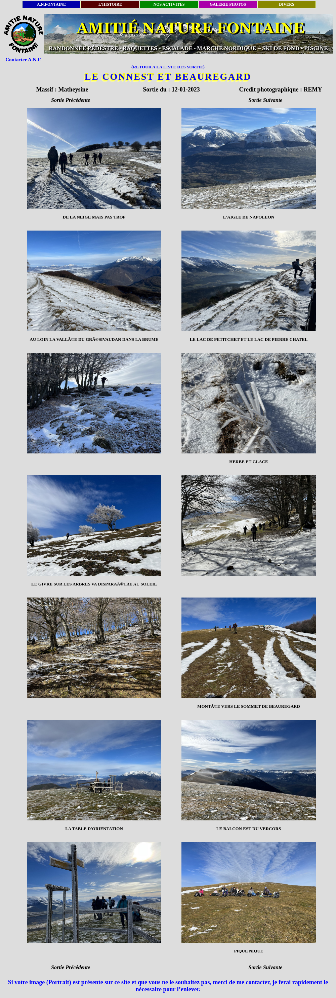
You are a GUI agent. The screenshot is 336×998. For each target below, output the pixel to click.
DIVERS (286, 4)
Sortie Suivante (266, 100)
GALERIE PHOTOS (228, 4)
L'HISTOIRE (110, 4)
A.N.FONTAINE (51, 4)
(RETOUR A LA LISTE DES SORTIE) (168, 66)
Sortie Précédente (70, 100)
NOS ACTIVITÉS (168, 4)
